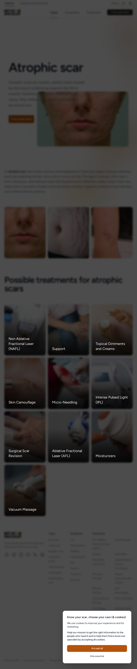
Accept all (97, 648)
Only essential (97, 656)
